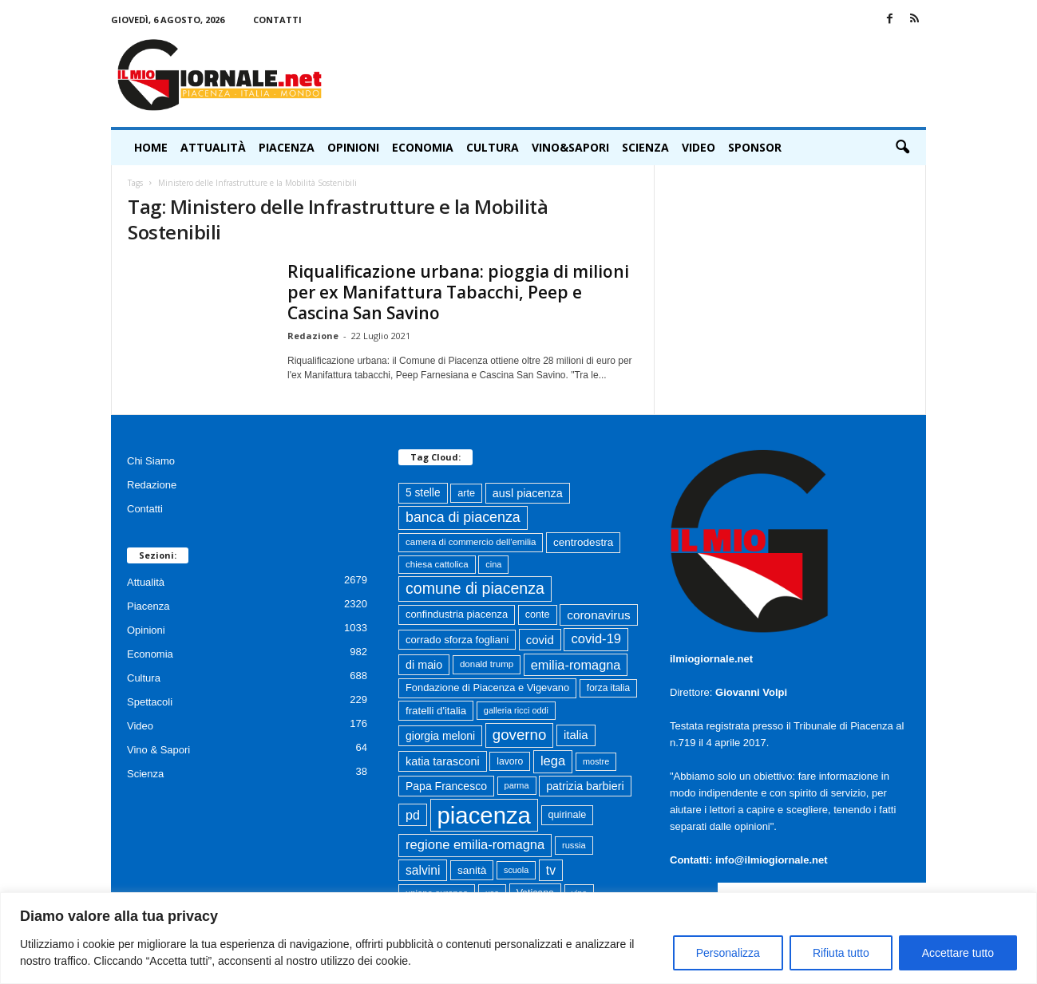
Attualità (213, 147)
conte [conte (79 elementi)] (537, 614)
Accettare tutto (958, 952)
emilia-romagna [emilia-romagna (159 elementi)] (576, 665)
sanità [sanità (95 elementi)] (471, 870)
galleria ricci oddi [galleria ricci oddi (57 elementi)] (516, 710)
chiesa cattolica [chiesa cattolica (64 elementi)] (437, 564)
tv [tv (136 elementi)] (551, 870)
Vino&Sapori (570, 147)
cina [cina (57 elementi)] (493, 564)
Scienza (645, 147)
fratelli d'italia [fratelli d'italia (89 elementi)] (436, 711)
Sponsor (755, 147)
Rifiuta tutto (841, 952)
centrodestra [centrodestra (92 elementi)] (583, 542)
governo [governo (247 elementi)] (520, 734)
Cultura (492, 147)
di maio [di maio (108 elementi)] (424, 664)
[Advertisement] (635, 75)
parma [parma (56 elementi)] (517, 785)
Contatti (277, 20)
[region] (518, 938)
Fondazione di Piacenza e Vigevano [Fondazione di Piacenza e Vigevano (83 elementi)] (487, 688)
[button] (902, 147)
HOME (151, 147)
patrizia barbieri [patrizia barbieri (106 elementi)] (584, 786)
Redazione (312, 336)
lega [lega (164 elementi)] (552, 761)
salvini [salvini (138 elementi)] (423, 870)
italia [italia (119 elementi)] (576, 735)
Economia (422, 147)
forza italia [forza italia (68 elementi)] (608, 688)
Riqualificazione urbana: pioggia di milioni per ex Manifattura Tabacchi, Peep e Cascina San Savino (458, 292)
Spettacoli (149, 702)
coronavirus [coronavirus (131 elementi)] (598, 615)
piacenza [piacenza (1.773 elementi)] (484, 815)
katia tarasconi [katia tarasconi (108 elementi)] (443, 761)
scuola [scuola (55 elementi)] (516, 870)
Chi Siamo (151, 461)
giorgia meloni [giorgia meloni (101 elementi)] (440, 735)
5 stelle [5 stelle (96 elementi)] (423, 493)
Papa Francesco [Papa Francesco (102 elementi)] (446, 786)
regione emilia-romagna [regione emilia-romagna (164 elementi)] (475, 844)
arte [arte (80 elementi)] (466, 493)
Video (698, 147)
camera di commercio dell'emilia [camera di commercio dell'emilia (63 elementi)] (471, 542)
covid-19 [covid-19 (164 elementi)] (596, 638)
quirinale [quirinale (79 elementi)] (567, 814)
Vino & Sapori (158, 750)
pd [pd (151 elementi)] (413, 815)
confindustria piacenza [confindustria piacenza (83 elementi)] (457, 614)
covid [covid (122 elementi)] (540, 639)
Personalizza (728, 952)
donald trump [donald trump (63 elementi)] (486, 664)
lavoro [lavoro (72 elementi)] (510, 761)
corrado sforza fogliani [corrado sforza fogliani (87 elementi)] (457, 640)
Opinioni (353, 147)
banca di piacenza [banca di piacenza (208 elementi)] (463, 517)
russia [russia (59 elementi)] (574, 845)
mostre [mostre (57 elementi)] (596, 761)
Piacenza (287, 147)
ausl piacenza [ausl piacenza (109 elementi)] (528, 493)
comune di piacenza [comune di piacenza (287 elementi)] (475, 588)
